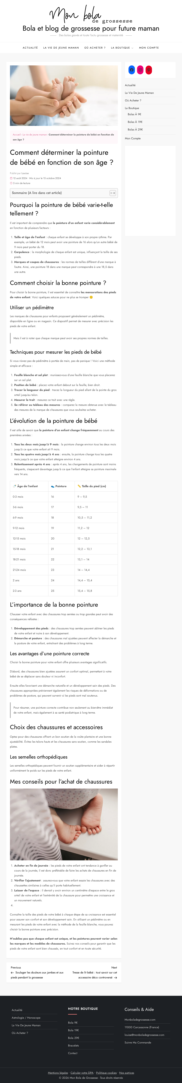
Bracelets (73, 1045)
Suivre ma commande (138, 1042)
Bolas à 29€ (135, 129)
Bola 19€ (73, 1030)
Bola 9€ (72, 1023)
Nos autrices (126, 1073)
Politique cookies (106, 1073)
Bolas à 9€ (134, 114)
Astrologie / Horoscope (26, 1018)
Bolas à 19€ (135, 122)
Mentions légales (58, 1073)
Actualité (30, 47)
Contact (72, 1053)
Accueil (17, 134)
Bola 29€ (73, 1038)
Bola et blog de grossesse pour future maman (91, 28)
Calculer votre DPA (82, 1073)
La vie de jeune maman (61, 47)
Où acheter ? (95, 47)
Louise (25, 173)
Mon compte (149, 47)
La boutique (122, 47)
